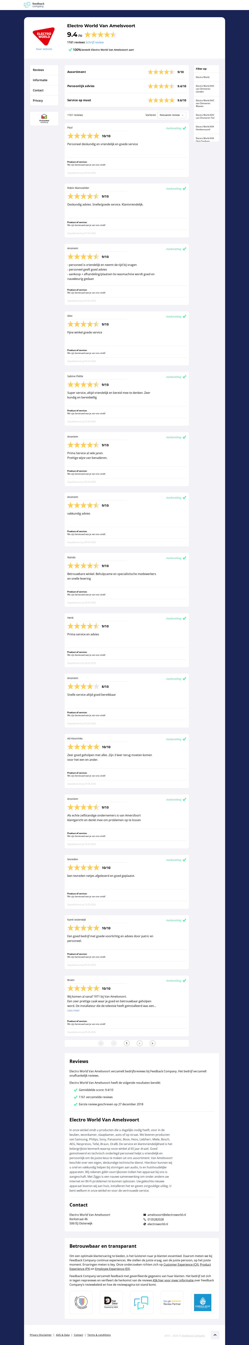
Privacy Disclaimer (41, 1335)
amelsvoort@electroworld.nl (167, 1215)
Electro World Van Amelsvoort (101, 25)
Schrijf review (95, 42)
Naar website (44, 49)
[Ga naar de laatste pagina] (152, 1043)
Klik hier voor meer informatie (173, 1280)
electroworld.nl (158, 1224)
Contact (78, 1335)
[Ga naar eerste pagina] (101, 1043)
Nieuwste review (172, 115)
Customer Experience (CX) (181, 1265)
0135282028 (156, 1219)
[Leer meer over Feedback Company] (141, 1302)
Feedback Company (193, 1335)
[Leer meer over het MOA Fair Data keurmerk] (111, 1302)
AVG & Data (63, 1335)
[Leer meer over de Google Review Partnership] (172, 1302)
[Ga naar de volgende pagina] (140, 1043)
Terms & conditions (99, 1335)
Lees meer (73, 1010)
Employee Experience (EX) (112, 1269)
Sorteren (151, 115)
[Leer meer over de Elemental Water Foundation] (202, 1302)
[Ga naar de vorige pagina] (114, 1043)
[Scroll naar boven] (215, 1335)
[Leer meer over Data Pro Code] (81, 1302)
